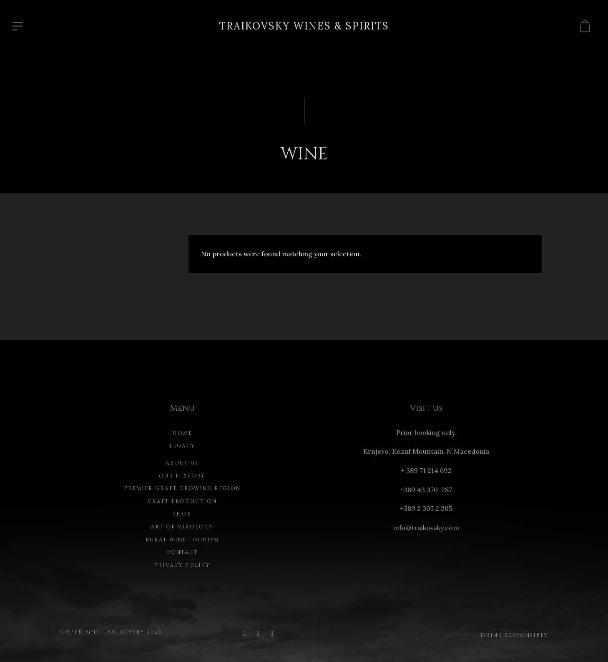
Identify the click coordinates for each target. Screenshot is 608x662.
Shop (182, 513)
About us (182, 463)
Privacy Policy (182, 565)
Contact (182, 552)
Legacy (182, 445)
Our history (182, 475)
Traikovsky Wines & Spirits (304, 24)
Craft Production (182, 501)
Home (182, 433)
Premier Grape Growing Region (182, 488)
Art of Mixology (182, 526)
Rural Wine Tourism (182, 539)
